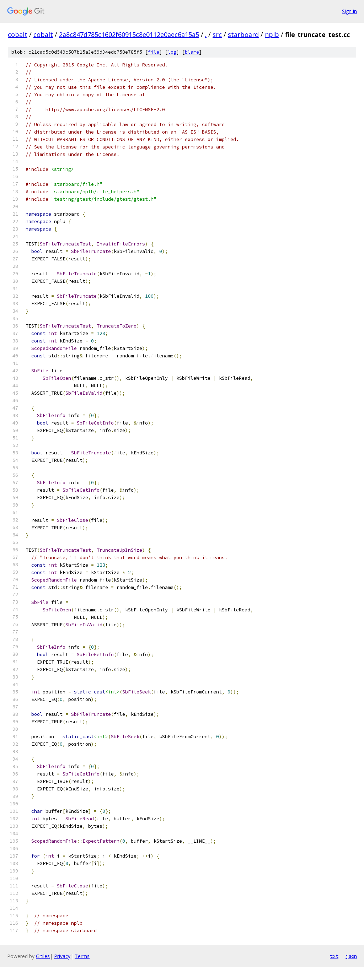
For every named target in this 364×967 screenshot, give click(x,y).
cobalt (17, 34)
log (172, 52)
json (351, 956)
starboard (243, 34)
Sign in (349, 11)
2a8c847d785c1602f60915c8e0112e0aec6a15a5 (129, 34)
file (153, 52)
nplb (272, 34)
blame (192, 52)
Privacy (62, 956)
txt (334, 956)
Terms (82, 956)
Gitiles (43, 956)
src (217, 34)
